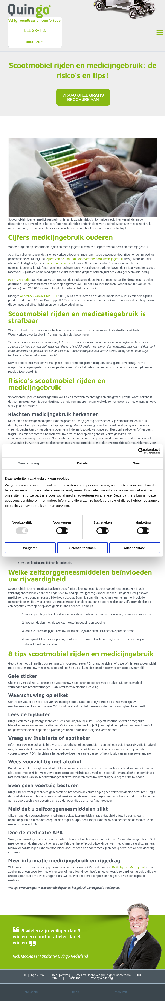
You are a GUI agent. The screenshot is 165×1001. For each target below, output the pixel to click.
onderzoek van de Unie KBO (38, 296)
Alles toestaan (135, 548)
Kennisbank (30, 992)
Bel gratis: (35, 30)
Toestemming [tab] (28, 463)
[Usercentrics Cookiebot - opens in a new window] (141, 450)
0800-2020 (35, 42)
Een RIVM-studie (19, 279)
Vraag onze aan (83, 97)
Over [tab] (136, 463)
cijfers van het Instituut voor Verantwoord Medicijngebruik (84, 259)
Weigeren (30, 548)
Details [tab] (82, 463)
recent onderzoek (58, 263)
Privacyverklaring (101, 978)
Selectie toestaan (82, 548)
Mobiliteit (121, 992)
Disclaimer (74, 978)
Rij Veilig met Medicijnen (128, 867)
